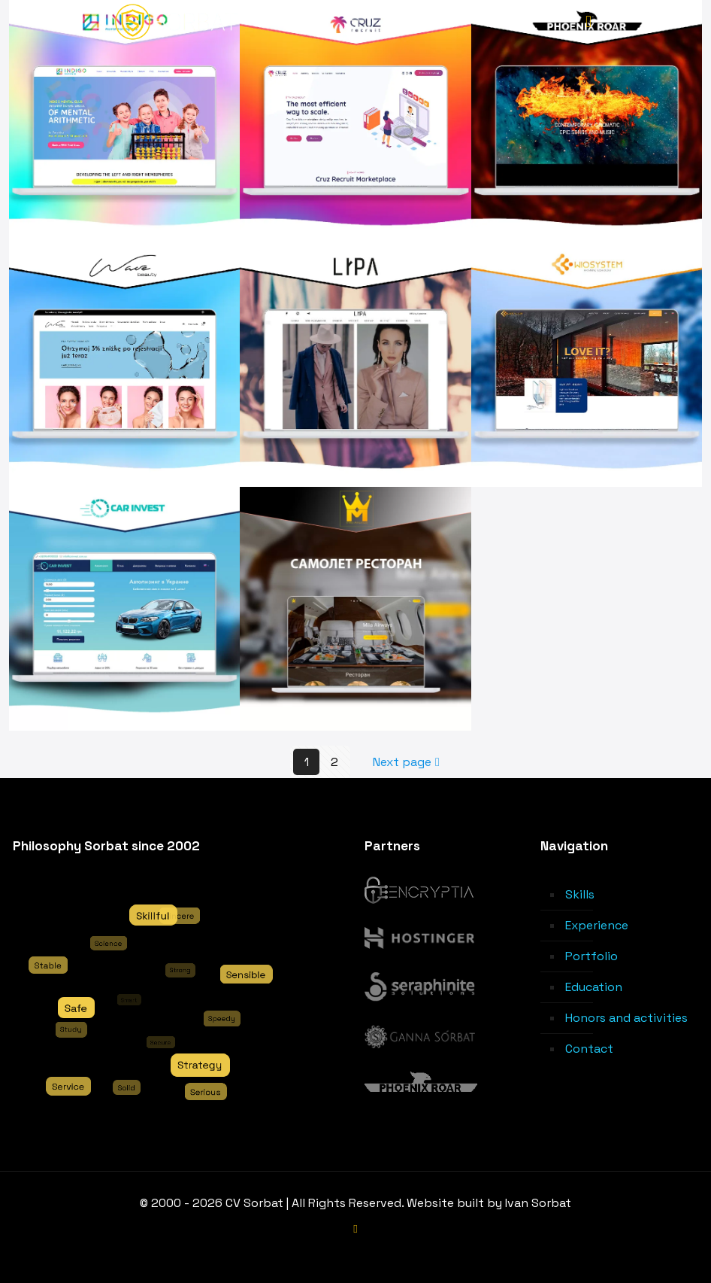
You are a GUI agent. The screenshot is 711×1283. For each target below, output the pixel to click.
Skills (580, 894)
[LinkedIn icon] (356, 1228)
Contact (589, 1048)
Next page (408, 762)
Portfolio (591, 956)
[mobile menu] (588, 21)
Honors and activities (626, 1018)
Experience (596, 925)
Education (593, 987)
